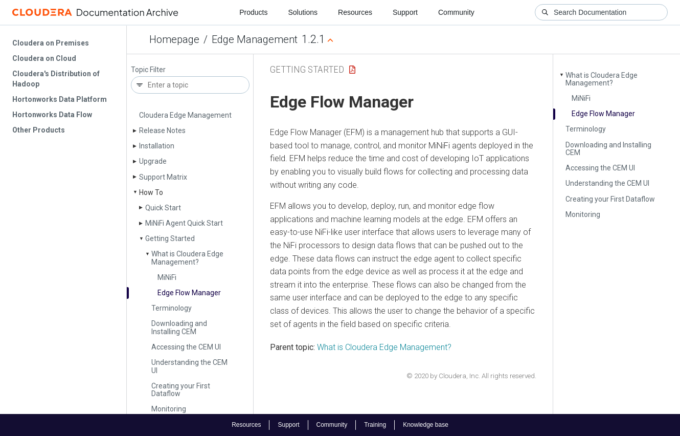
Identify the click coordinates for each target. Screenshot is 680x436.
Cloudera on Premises (50, 43)
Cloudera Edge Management (185, 115)
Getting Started (170, 238)
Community (456, 12)
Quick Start (163, 208)
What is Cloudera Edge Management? (187, 258)
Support (405, 12)
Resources (355, 12)
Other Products (38, 130)
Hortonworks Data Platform (59, 99)
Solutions (303, 12)
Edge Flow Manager (189, 293)
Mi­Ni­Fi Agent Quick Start (184, 223)
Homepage (174, 39)
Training (375, 424)
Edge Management (255, 39)
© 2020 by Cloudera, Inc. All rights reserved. (471, 376)
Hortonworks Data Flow (52, 115)
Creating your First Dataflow (180, 390)
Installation (156, 146)
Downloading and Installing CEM (179, 327)
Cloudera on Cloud (44, 58)
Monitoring (168, 409)
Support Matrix (163, 177)
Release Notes (162, 130)
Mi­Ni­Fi (166, 277)
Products (253, 12)
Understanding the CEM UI (189, 366)
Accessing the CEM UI (186, 347)
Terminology (171, 308)
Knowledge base (425, 424)
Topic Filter (148, 70)
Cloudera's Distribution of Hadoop (56, 79)
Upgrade (153, 161)
